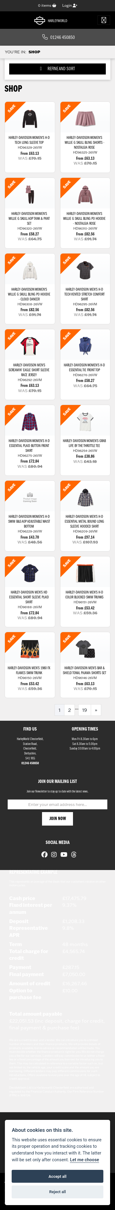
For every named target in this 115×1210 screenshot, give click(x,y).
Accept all (57, 1176)
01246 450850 (58, 37)
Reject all (57, 1191)
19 (84, 710)
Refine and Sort (57, 68)
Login (69, 5)
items (47, 5)
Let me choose (84, 1159)
